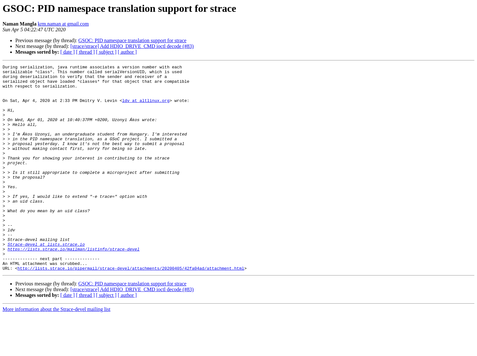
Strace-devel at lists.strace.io (46, 280)
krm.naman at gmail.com (63, 24)
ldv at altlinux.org (145, 108)
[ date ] (67, 52)
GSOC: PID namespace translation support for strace (132, 40)
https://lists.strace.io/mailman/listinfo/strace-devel (74, 286)
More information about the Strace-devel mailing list (56, 350)
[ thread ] (85, 52)
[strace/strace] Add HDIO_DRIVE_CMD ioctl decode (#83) (131, 46)
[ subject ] (106, 52)
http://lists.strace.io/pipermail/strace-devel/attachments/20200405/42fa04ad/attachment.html (131, 309)
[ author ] (127, 52)
